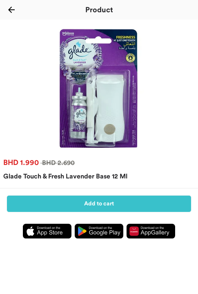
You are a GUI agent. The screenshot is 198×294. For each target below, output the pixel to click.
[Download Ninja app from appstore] (47, 241)
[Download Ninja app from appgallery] (151, 241)
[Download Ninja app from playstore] (99, 241)
